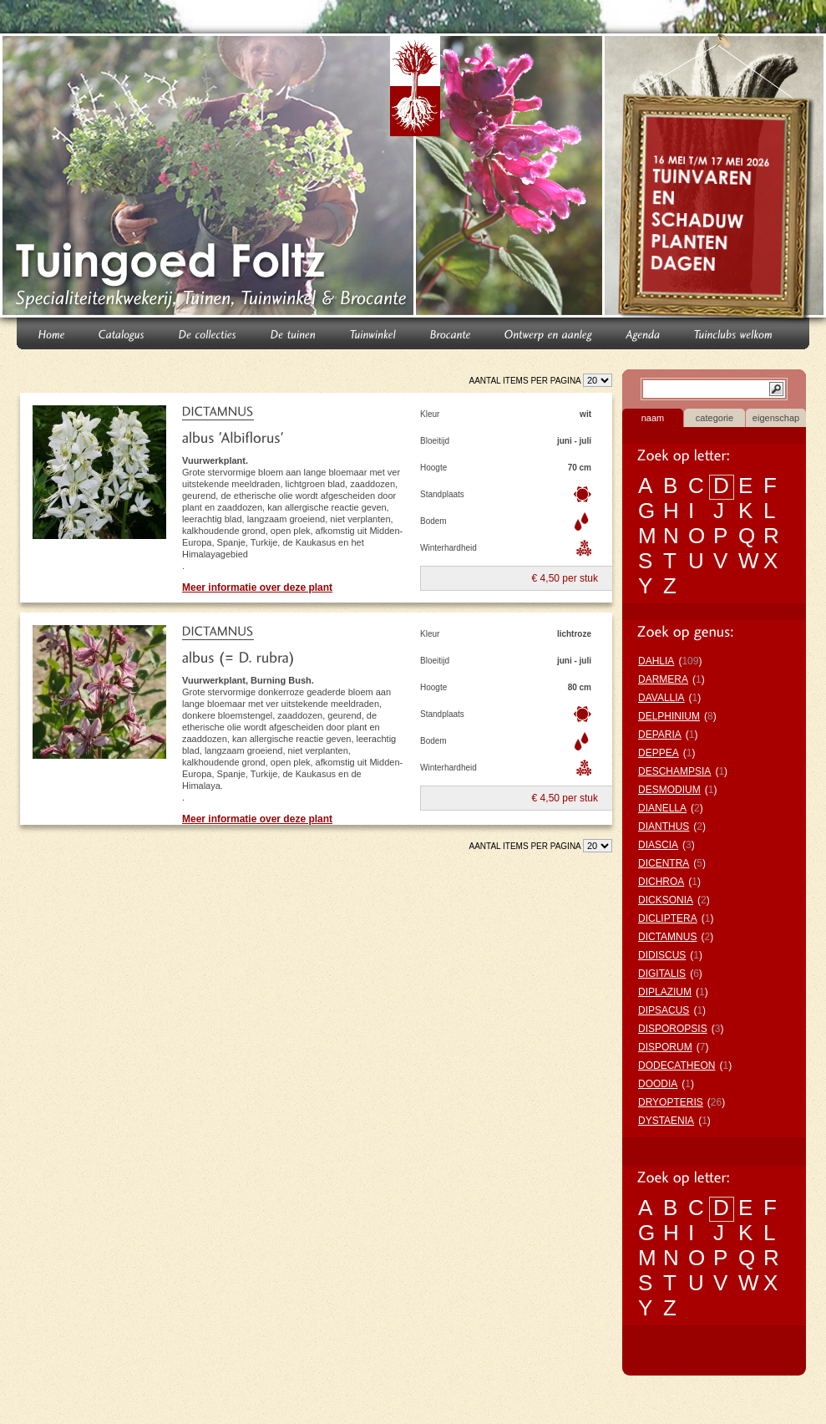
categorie (714, 418)
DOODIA (657, 1084)
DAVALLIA (661, 698)
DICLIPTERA (667, 918)
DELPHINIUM (669, 716)
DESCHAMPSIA (674, 771)
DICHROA (661, 881)
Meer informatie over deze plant (257, 587)
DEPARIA (660, 734)
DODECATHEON (676, 1065)
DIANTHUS (663, 826)
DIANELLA (662, 808)
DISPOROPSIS (672, 1029)
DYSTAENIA (666, 1120)
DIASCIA (658, 845)
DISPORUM (665, 1047)
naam (653, 418)
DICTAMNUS (667, 937)
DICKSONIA (665, 900)
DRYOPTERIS (670, 1102)
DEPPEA (658, 753)
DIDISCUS (662, 955)
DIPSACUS (663, 1010)
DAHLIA (656, 661)
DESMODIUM (669, 790)
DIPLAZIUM (665, 992)
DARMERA (663, 679)
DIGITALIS (662, 973)
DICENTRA (663, 863)
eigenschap (776, 418)
